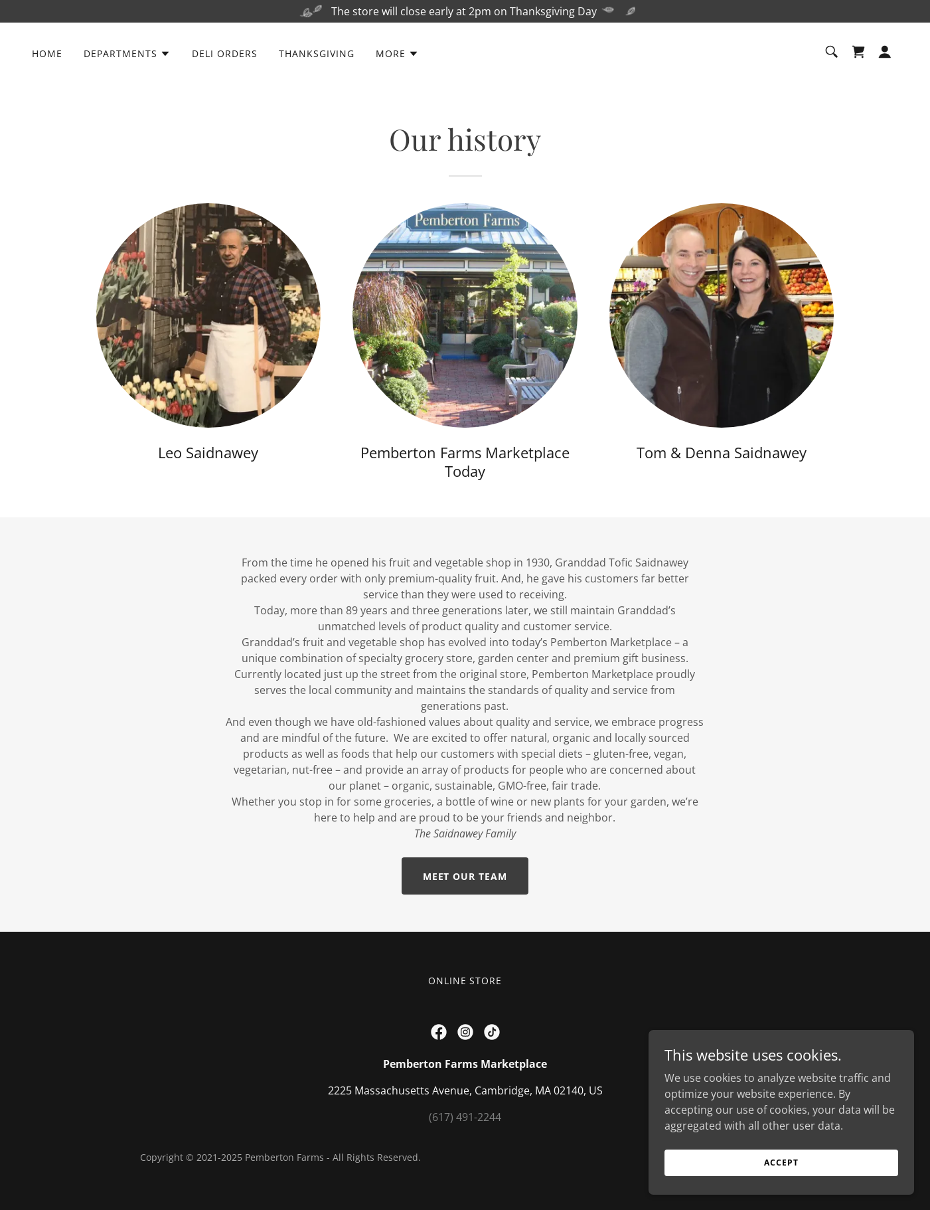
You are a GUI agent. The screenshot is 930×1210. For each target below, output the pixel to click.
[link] (858, 52)
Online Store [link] (465, 980)
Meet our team (465, 876)
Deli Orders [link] (225, 53)
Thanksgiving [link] (316, 53)
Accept (781, 1162)
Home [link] (47, 53)
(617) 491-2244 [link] (465, 1117)
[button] (127, 54)
